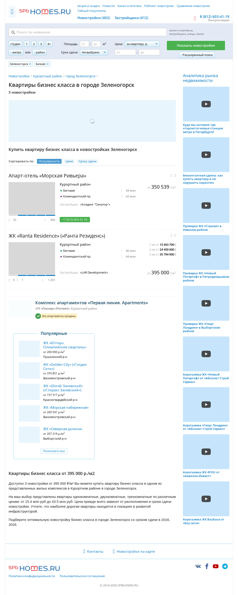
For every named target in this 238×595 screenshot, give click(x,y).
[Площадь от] (84, 44)
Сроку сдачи (87, 161)
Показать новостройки (196, 46)
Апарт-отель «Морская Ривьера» (47, 176)
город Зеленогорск (81, 76)
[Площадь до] (96, 44)
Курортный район (47, 76)
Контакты (95, 551)
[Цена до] (149, 53)
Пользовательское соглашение (82, 576)
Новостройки (19, 76)
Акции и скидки (88, 6)
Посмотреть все (54, 451)
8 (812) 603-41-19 (214, 16)
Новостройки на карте (136, 551)
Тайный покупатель (91, 11)
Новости (108, 6)
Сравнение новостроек (193, 6)
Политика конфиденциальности (32, 576)
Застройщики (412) (131, 18)
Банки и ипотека (130, 6)
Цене (69, 161)
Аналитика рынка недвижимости (200, 78)
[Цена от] (125, 53)
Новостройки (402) (93, 18)
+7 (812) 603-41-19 (75, 220)
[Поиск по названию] (66, 32)
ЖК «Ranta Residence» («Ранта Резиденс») (57, 236)
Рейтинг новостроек (159, 6)
